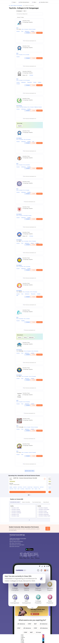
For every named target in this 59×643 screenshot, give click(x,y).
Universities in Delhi (15, 507)
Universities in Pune (15, 514)
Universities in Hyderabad (16, 512)
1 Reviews (31, 75)
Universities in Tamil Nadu (43, 512)
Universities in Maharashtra (44, 514)
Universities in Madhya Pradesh (44, 515)
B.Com (32, 29)
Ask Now (48, 528)
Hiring (22, 636)
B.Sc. (25, 29)
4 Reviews (31, 236)
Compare (27, 32)
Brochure (39, 32)
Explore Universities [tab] (26, 502)
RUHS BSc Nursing (23, 107)
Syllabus (36, 488)
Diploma (38, 107)
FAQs (39, 488)
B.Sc (17, 27)
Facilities (32, 31)
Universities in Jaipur (15, 515)
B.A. (26, 54)
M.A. (26, 80)
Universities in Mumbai (15, 509)
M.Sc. (27, 139)
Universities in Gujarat (43, 511)
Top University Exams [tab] (36, 502)
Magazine (23, 637)
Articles (22, 641)
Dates (33, 488)
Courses (18, 31)
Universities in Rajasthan (43, 507)
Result (15, 488)
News (22, 638)
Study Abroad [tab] (46, 502)
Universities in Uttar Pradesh (44, 509)
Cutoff (18, 488)
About (22, 634)
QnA (33, 141)
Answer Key (11, 488)
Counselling (22, 488)
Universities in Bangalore (16, 511)
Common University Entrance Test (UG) (25, 478)
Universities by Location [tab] (15, 502)
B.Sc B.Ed (27, 215)
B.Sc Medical (19, 138)
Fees (22, 31)
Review (34, 82)
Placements (29, 82)
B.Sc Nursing (19, 105)
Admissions (27, 31)
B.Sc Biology (19, 239)
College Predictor (28, 488)
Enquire (33, 32)
